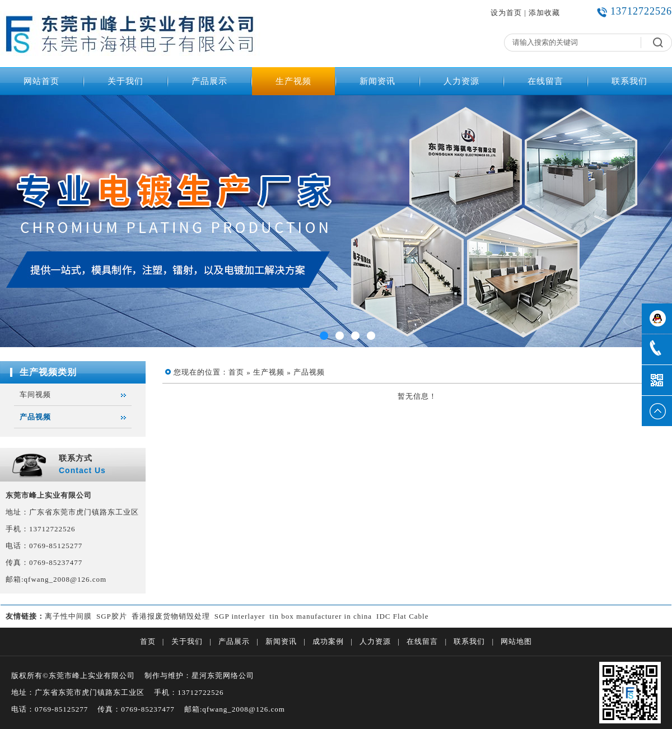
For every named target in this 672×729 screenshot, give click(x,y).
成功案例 (328, 641)
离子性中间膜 (68, 616)
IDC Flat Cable (402, 616)
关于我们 (125, 81)
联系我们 (629, 81)
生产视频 (293, 81)
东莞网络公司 (230, 675)
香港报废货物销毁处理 (171, 616)
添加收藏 (544, 12)
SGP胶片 (111, 616)
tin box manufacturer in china (320, 616)
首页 (236, 372)
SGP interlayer (239, 616)
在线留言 (545, 81)
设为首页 (506, 12)
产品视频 (35, 417)
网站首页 (41, 81)
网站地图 (516, 641)
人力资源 (461, 81)
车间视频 (35, 394)
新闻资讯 (377, 81)
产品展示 (209, 81)
